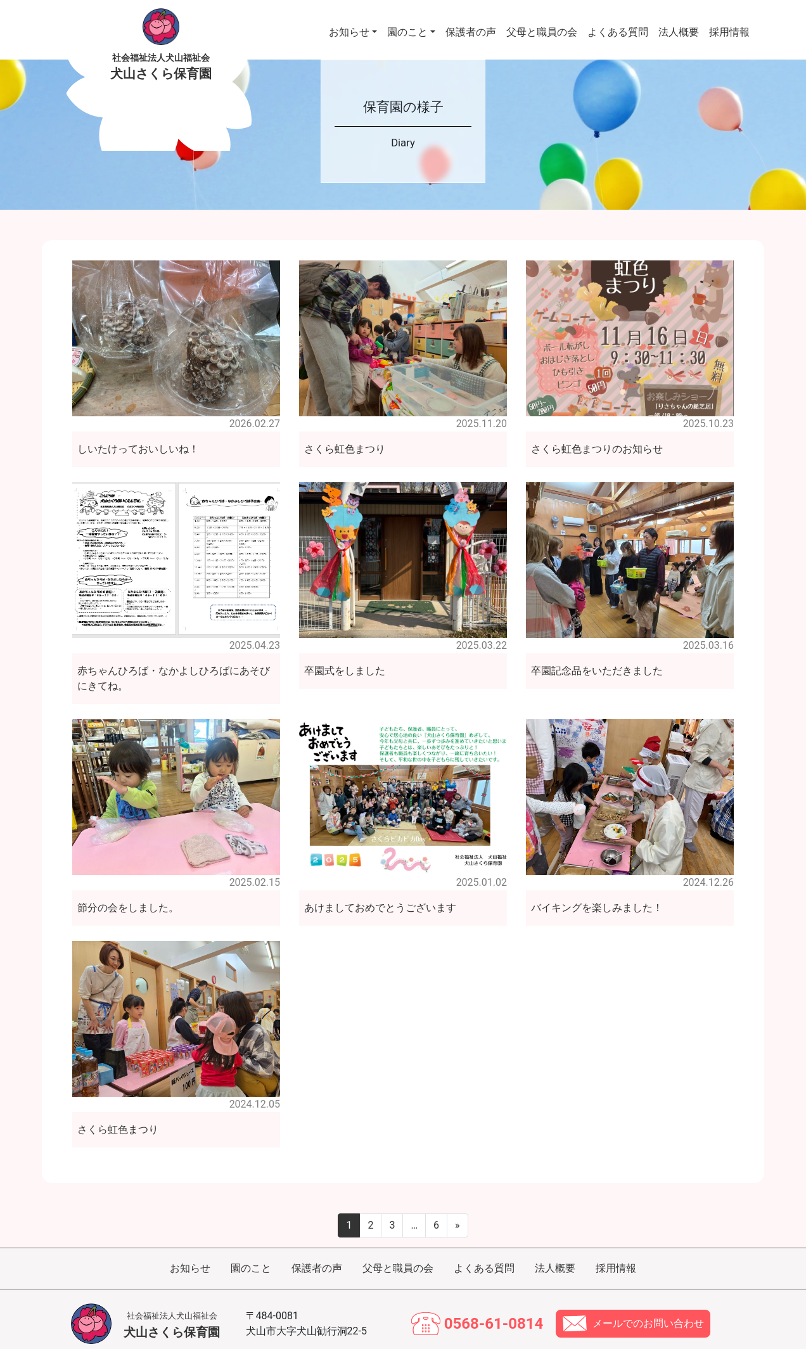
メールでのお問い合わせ (648, 1309)
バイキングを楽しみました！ (597, 894)
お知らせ (349, 25)
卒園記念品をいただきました (597, 657)
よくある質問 (617, 25)
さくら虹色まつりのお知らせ (597, 435)
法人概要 (678, 25)
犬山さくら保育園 (172, 1311)
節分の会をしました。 (128, 894)
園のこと (407, 25)
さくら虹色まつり (344, 435)
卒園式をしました (344, 657)
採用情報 (729, 25)
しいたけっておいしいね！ (138, 435)
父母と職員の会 (541, 25)
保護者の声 (470, 25)
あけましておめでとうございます (380, 894)
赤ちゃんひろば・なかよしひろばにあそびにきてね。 (173, 664)
